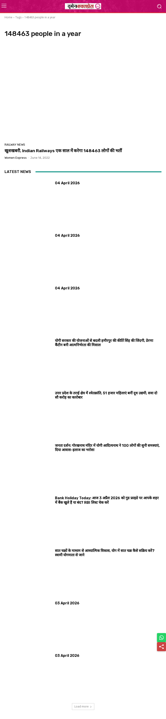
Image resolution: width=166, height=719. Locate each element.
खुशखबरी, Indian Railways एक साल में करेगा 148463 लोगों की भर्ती (63, 150)
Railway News (15, 144)
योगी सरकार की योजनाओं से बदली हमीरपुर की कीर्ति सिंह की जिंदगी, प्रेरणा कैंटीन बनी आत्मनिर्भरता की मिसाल (104, 342)
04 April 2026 (67, 183)
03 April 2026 (67, 603)
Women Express (16, 157)
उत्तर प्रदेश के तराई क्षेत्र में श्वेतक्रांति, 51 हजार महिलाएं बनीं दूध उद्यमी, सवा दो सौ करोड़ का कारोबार (106, 395)
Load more (83, 706)
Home (8, 17)
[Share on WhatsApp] (161, 637)
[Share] (161, 646)
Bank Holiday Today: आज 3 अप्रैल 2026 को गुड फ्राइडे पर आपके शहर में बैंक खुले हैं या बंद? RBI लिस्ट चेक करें (107, 500)
